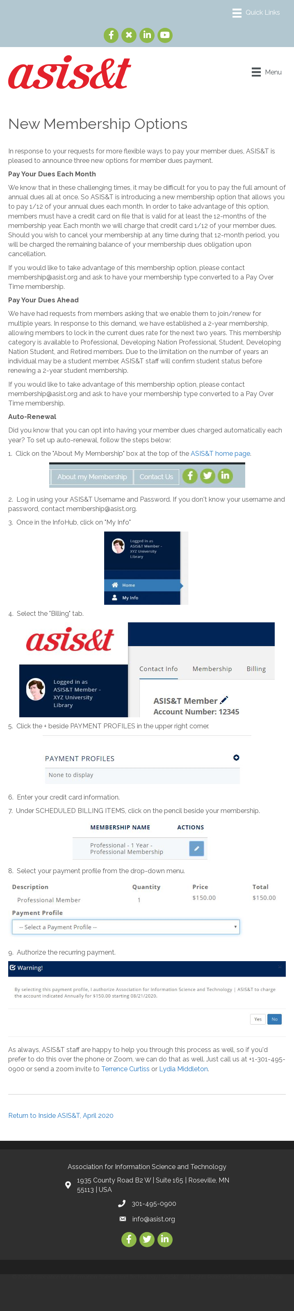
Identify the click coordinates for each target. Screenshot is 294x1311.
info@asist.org (153, 1219)
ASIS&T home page (220, 453)
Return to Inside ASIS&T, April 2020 (61, 1116)
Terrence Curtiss (125, 1069)
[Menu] (256, 13)
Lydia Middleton (183, 1069)
